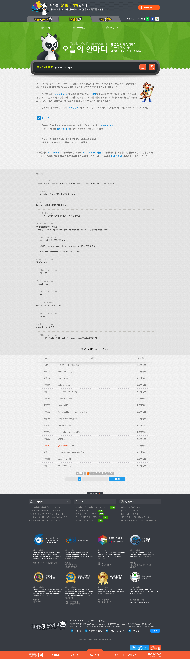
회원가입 (130, 19)
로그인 (140, 19)
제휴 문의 (155, 631)
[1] (154, 517)
